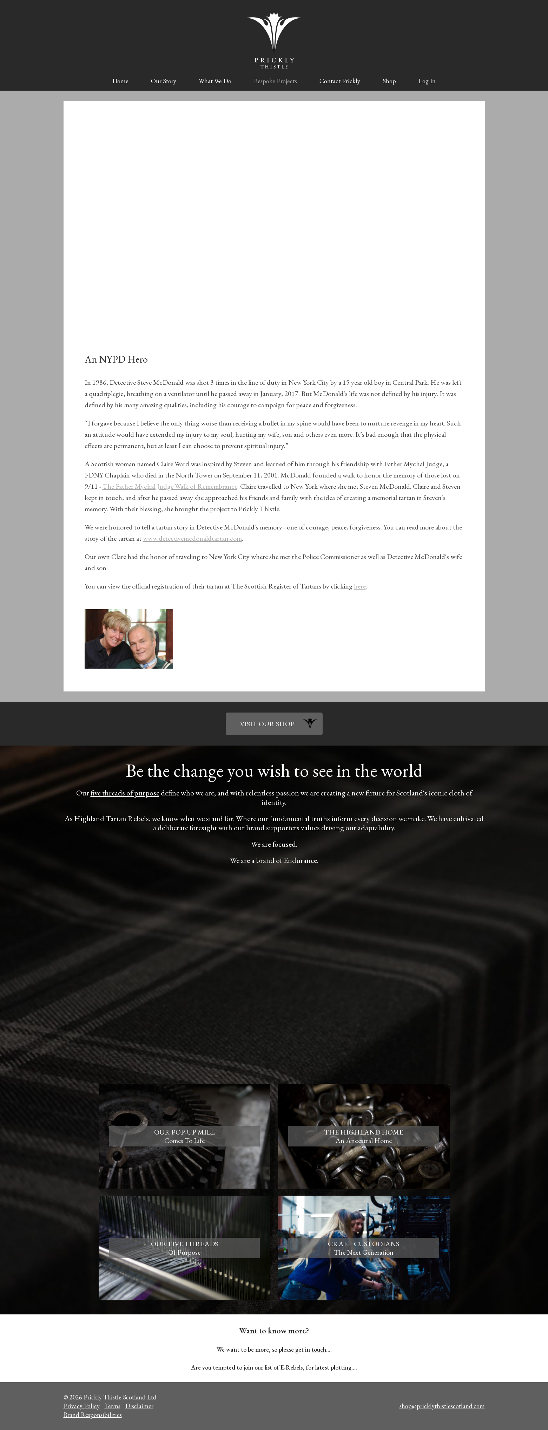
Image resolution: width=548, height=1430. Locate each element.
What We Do (215, 81)
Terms (112, 1406)
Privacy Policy (82, 1406)
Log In (427, 81)
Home (120, 81)
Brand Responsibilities (93, 1415)
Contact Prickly (339, 81)
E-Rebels (291, 1367)
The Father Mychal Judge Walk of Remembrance (170, 486)
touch (318, 1349)
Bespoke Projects (275, 81)
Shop (389, 81)
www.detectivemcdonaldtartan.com (192, 538)
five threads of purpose (125, 793)
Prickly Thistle (274, 40)
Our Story (163, 81)
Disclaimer (139, 1406)
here (360, 586)
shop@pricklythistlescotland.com (442, 1406)
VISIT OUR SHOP (267, 723)
